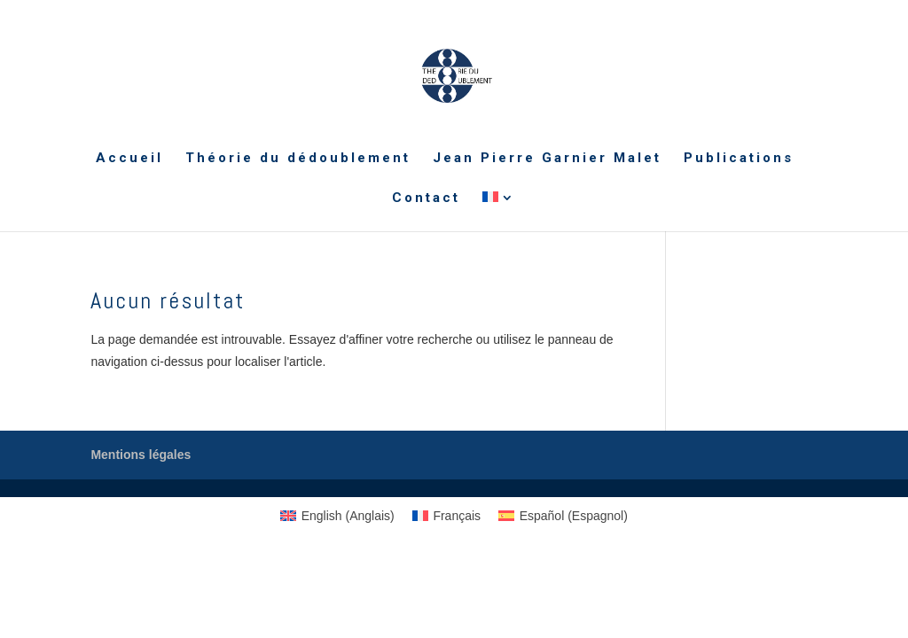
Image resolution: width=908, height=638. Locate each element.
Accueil (129, 159)
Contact (426, 198)
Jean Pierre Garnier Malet (547, 159)
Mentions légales (140, 454)
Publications (739, 159)
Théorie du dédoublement (298, 159)
